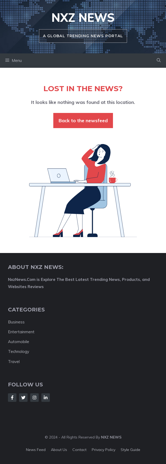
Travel (14, 361)
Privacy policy (103, 449)
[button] (158, 60)
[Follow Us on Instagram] (34, 397)
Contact (79, 449)
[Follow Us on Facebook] (12, 397)
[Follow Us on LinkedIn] (45, 397)
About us (59, 449)
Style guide (130, 449)
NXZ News (83, 17)
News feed (36, 449)
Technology (18, 351)
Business (16, 321)
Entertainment (21, 331)
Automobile (18, 341)
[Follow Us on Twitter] (23, 397)
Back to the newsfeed (83, 120)
